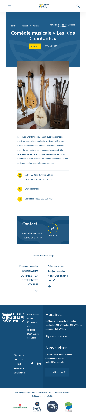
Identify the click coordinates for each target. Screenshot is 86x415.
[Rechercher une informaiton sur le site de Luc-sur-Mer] (77, 6)
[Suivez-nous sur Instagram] (39, 363)
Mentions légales (55, 392)
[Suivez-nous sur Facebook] (32, 363)
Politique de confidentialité (42, 396)
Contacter (53, 230)
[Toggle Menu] (9, 6)
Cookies (66, 392)
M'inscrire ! (58, 372)
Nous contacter (56, 336)
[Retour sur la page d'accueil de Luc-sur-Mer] (43, 6)
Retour (10, 26)
